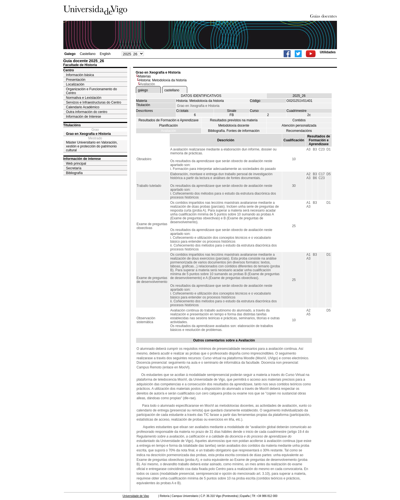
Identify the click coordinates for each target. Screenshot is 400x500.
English (105, 54)
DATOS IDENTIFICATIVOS (201, 96)
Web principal (76, 163)
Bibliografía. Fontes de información (233, 131)
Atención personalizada (299, 125)
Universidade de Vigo (135, 496)
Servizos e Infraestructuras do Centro (93, 102)
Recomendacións (299, 131)
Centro (68, 70)
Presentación (76, 80)
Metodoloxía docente (233, 125)
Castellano (88, 54)
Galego (70, 54)
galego (143, 90)
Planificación (168, 125)
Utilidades (328, 52)
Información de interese (82, 159)
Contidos (299, 120)
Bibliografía (74, 173)
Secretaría (73, 168)
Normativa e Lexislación (83, 98)
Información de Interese (83, 117)
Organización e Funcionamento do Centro (91, 91)
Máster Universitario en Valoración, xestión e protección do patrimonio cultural (92, 146)
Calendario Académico (82, 107)
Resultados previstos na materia (234, 120)
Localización (75, 84)
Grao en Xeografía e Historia (88, 134)
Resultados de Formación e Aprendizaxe (168, 120)
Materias (144, 76)
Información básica (80, 75)
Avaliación (168, 131)
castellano (171, 90)
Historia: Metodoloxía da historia (162, 80)
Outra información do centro (87, 112)
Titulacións (72, 125)
